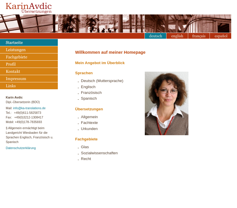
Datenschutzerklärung (21, 148)
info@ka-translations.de (29, 108)
